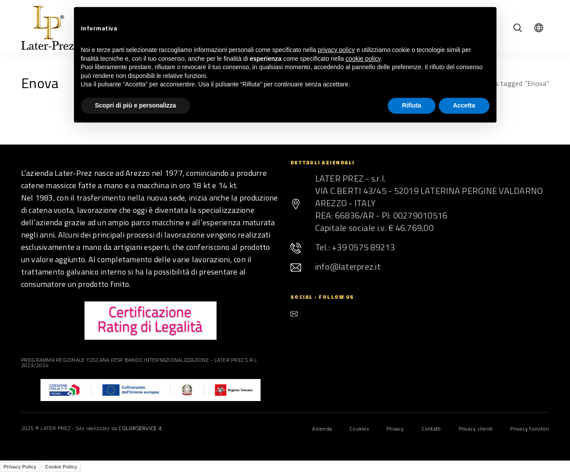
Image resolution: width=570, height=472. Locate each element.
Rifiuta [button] (411, 105)
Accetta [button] (464, 105)
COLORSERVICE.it (140, 428)
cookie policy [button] (363, 58)
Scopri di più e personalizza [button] (135, 105)
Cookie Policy (61, 466)
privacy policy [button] (336, 49)
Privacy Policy (20, 466)
